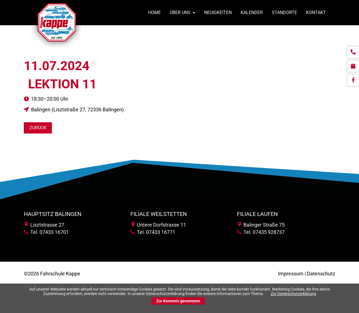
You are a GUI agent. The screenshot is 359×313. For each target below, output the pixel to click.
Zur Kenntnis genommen (178, 301)
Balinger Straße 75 (261, 225)
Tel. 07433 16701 (46, 232)
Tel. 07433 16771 (152, 232)
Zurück (37, 127)
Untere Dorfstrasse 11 (158, 225)
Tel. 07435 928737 (261, 232)
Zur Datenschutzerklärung (293, 293)
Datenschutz (321, 274)
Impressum (290, 274)
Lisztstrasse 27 (44, 225)
